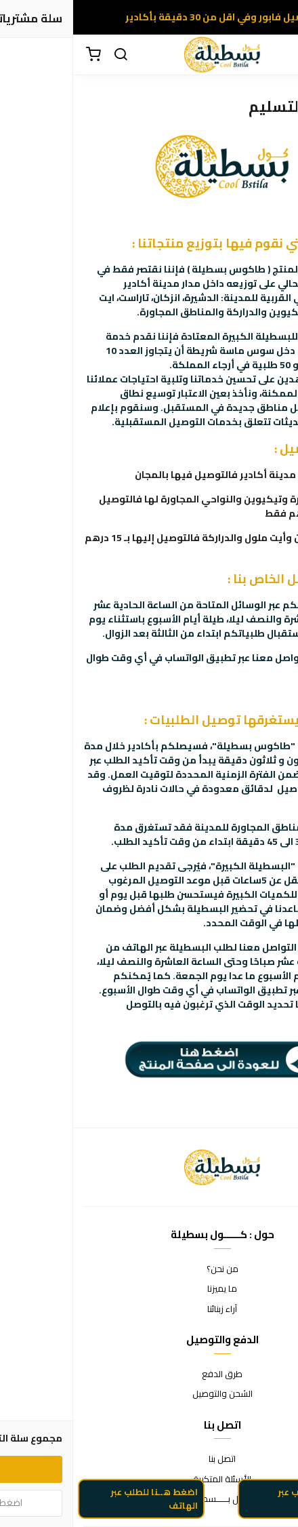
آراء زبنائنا (149, 1309)
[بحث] (47, 55)
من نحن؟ (149, 1269)
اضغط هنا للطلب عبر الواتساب (245, 1506)
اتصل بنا (149, 1459)
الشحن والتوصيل (149, 1394)
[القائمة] (278, 55)
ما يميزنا (149, 1289)
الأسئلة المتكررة (149, 1479)
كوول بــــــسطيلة (149, 1499)
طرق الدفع (149, 1374)
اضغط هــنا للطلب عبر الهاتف (81, 1506)
